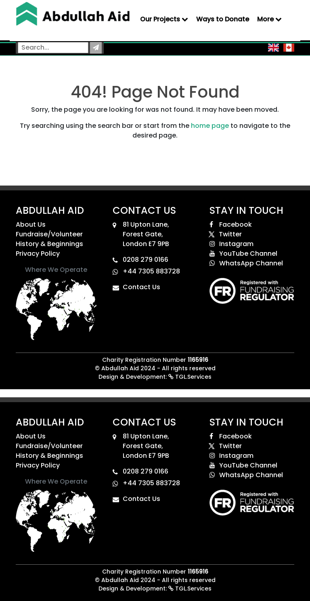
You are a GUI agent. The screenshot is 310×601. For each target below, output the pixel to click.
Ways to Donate (222, 19)
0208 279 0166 (145, 259)
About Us (31, 224)
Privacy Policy (38, 253)
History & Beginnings (49, 243)
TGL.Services (190, 377)
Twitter (225, 234)
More (269, 19)
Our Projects (164, 19)
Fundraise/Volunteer (49, 234)
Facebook (230, 224)
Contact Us (141, 287)
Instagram (231, 243)
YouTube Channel (243, 253)
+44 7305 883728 (151, 271)
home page (210, 125)
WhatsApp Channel (246, 263)
